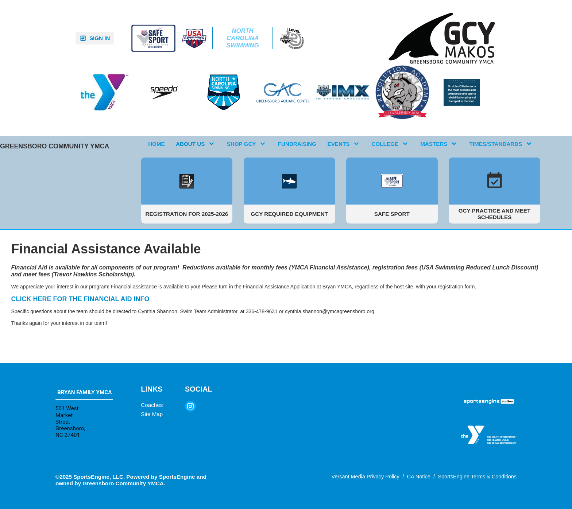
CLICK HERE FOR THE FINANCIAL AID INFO (80, 299)
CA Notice (418, 476)
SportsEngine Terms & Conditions (477, 476)
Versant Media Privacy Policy (365, 476)
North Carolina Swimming (243, 38)
